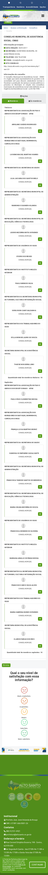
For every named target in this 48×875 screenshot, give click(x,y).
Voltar (6, 665)
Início (6, 28)
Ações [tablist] (24, 96)
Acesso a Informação (19, 28)
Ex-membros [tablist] (35, 101)
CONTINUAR (37, 864)
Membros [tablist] (13, 101)
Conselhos (33, 28)
